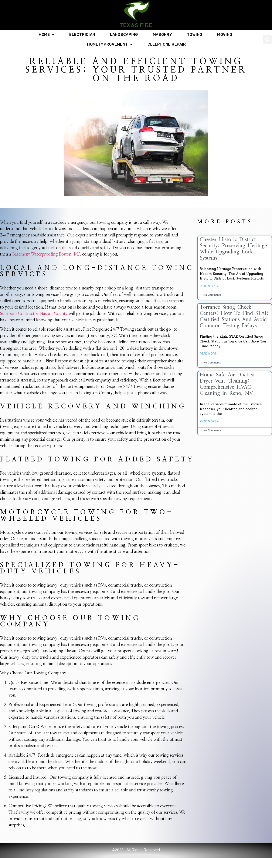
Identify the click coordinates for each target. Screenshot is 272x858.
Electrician (82, 34)
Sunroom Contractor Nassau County (34, 314)
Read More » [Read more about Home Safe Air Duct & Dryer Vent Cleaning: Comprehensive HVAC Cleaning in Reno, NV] (209, 421)
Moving (224, 34)
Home (47, 35)
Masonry (162, 34)
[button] (267, 39)
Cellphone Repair (166, 44)
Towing (194, 34)
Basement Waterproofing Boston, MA (46, 254)
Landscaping (124, 34)
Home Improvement (110, 44)
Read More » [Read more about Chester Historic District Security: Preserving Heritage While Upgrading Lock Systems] (209, 286)
